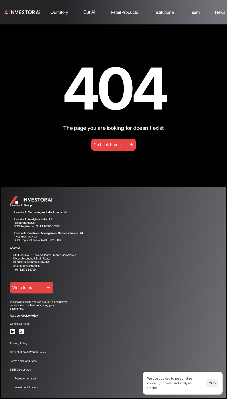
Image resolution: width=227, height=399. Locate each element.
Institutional (163, 12)
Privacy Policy (19, 343)
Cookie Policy (29, 315)
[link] (22, 12)
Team (195, 12)
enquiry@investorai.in (26, 265)
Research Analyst (23, 378)
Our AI (89, 12)
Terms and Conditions (23, 361)
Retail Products (124, 12)
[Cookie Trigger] (19, 323)
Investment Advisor (24, 387)
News (220, 12)
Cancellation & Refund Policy (28, 352)
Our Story (59, 12)
